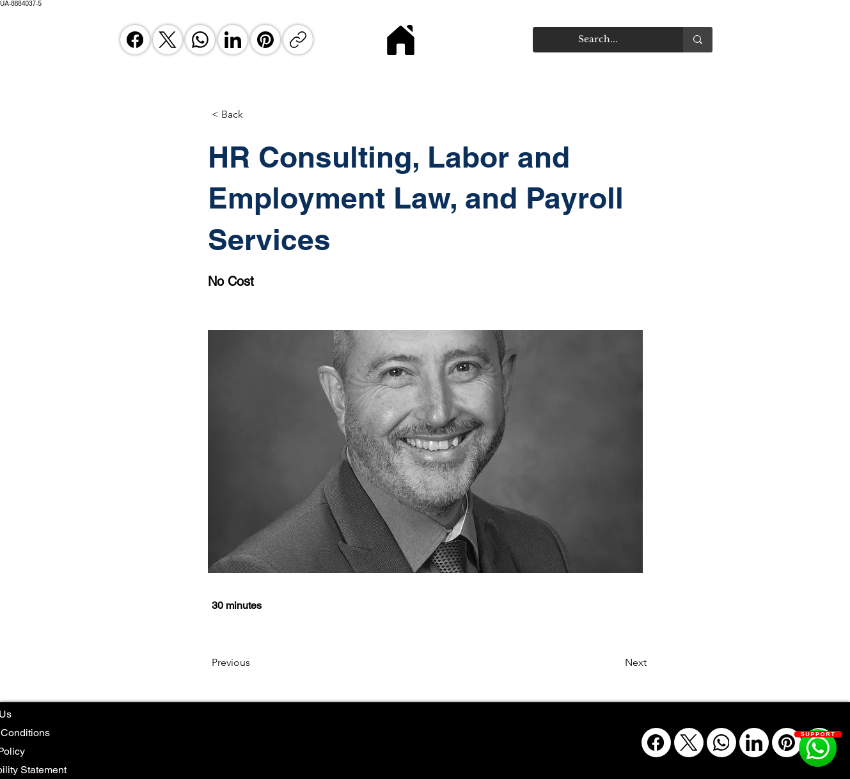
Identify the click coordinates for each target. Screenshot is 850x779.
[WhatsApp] (200, 39)
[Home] (401, 39)
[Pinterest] (265, 39)
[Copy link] (298, 39)
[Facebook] (135, 39)
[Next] (615, 662)
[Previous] (254, 662)
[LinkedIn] (233, 39)
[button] (254, 114)
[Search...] (598, 39)
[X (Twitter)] (167, 39)
